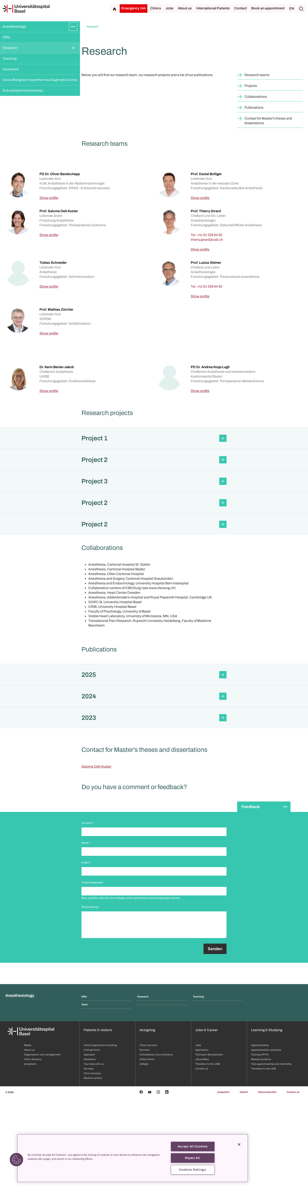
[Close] (239, 1144)
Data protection (267, 1183)
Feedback (250, 898)
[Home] (26, 9)
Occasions (11, 69)
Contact (240, 8)
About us (185, 8)
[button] (154, 529)
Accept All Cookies (193, 1146)
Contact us (293, 1183)
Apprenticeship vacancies (266, 1141)
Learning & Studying (266, 1121)
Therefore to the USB (263, 1159)
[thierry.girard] (207, 331)
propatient (223, 1183)
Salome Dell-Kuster (96, 857)
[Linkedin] (167, 1183)
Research (10, 48)
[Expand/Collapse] (73, 26)
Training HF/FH (260, 1145)
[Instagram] (158, 1183)
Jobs (169, 8)
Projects (250, 177)
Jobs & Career (206, 1121)
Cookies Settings (192, 1169)
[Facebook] (141, 1183)
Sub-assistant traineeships (23, 90)
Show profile (48, 289)
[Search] (301, 8)
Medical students (261, 1150)
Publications (253, 198)
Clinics (155, 8)
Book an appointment (268, 8)
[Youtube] (149, 1183)
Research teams (256, 166)
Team (84, 1095)
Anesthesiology (14, 26)
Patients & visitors (98, 1121)
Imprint (244, 1183)
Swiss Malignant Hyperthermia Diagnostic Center (40, 80)
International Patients (213, 8)
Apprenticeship (260, 1136)
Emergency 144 (133, 8)
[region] (132, 1158)
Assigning (147, 1121)
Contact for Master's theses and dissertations (268, 212)
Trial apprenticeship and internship (271, 1155)
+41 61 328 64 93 (209, 326)
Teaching (10, 58)
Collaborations (255, 188)
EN (291, 8)
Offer (6, 37)
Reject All (192, 1158)
